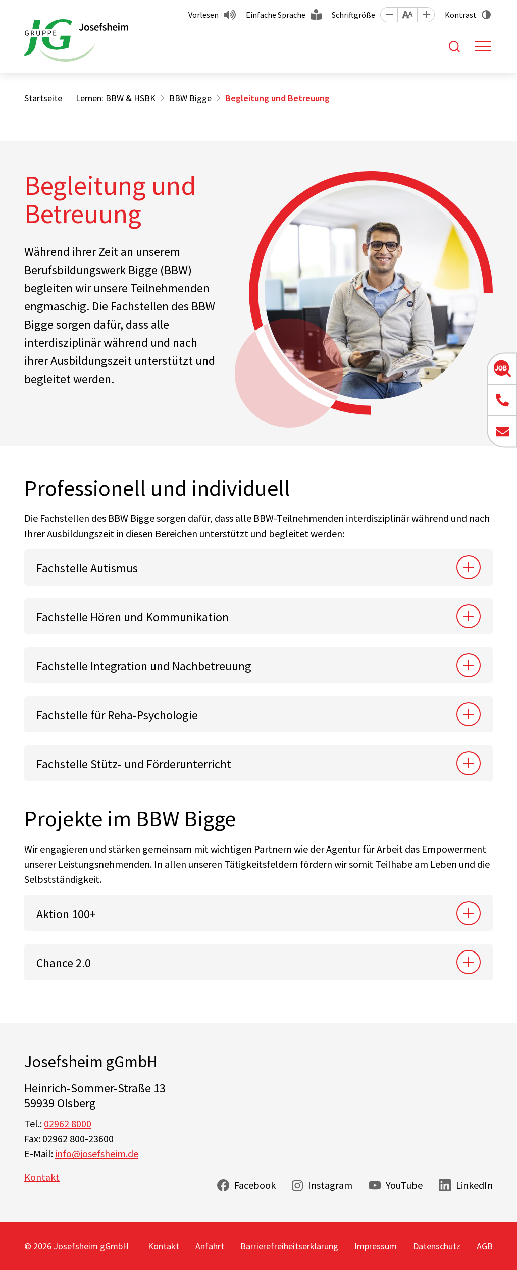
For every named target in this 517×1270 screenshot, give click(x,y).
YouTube (404, 1185)
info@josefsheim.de (96, 1153)
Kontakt (42, 1177)
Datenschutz (436, 1246)
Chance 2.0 (63, 963)
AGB (485, 1246)
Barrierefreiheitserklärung (289, 1246)
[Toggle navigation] (483, 46)
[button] (388, 14)
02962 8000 (67, 1123)
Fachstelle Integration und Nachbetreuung (143, 666)
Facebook (255, 1185)
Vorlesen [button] (203, 15)
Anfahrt (209, 1246)
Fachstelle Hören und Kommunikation (132, 617)
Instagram (330, 1185)
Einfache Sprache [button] (275, 15)
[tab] (258, 567)
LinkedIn (474, 1185)
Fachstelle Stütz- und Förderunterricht (133, 764)
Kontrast (461, 15)
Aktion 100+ (66, 914)
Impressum (375, 1246)
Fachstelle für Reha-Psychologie (117, 715)
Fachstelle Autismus (87, 568)
